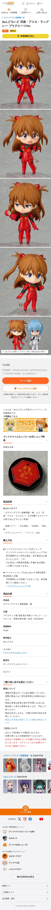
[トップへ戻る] (25, 808)
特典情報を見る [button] (25, 36)
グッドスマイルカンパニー (16, 653)
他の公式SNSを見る (25, 877)
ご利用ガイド (8, 892)
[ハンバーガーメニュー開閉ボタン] (47, 3)
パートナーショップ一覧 (19, 586)
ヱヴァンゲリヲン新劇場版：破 (14, 17)
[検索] (19, 3)
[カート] (23, 3)
